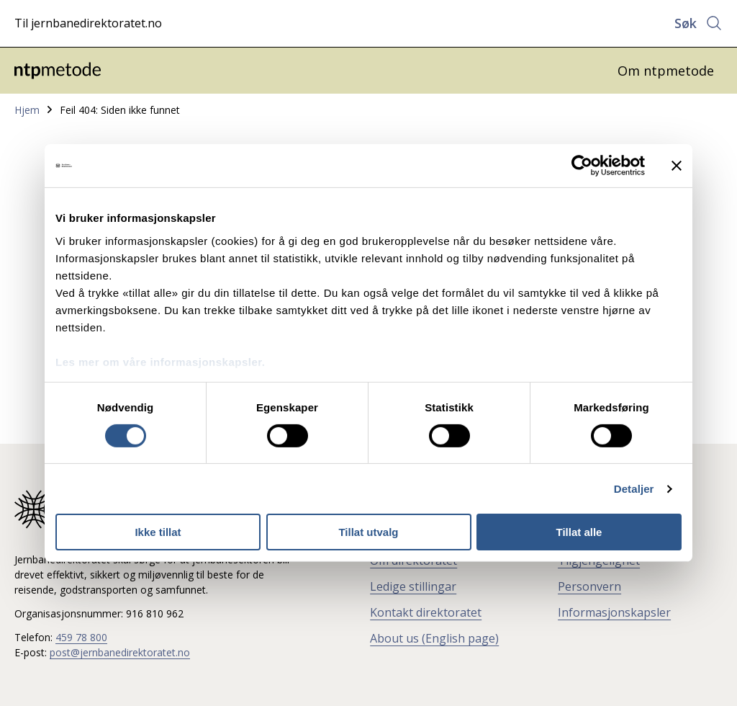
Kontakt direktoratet (425, 612)
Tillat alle (579, 532)
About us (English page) (434, 638)
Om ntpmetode (666, 70)
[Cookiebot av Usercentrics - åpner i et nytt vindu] (582, 165)
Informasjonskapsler (614, 612)
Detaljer (634, 489)
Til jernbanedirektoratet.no (88, 23)
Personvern (589, 586)
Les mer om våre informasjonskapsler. (160, 361)
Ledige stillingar (413, 586)
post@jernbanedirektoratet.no (120, 652)
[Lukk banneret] (677, 166)
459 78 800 (81, 637)
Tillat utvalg (368, 532)
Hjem (27, 110)
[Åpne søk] (698, 23)
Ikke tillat (158, 532)
